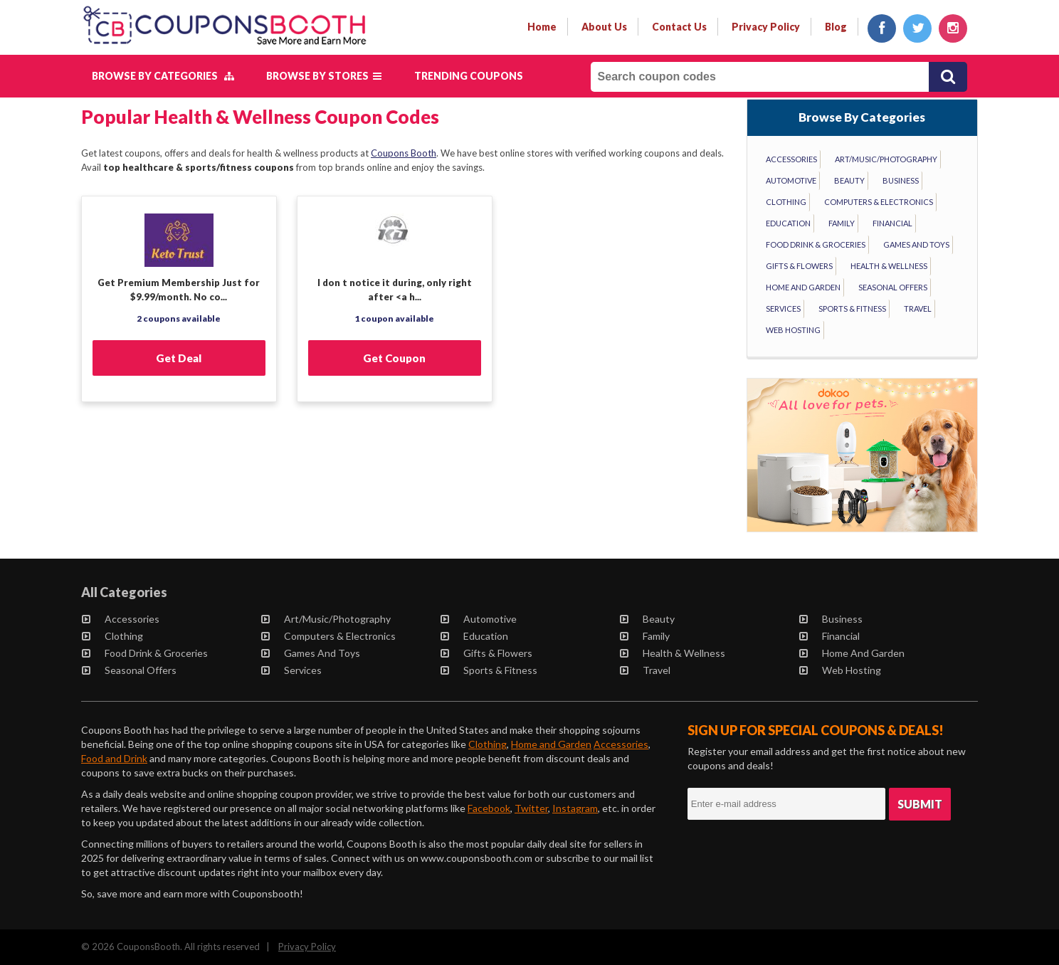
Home (542, 27)
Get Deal (178, 358)
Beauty (849, 180)
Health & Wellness (888, 265)
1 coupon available (394, 318)
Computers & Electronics (878, 201)
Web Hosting (793, 329)
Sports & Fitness (852, 308)
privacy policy (766, 27)
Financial (892, 223)
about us (604, 27)
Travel (918, 308)
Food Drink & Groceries (815, 244)
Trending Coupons (468, 76)
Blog (836, 27)
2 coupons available (179, 318)
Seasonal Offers (892, 287)
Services (783, 308)
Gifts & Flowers (799, 265)
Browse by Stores (323, 76)
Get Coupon (394, 358)
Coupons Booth (403, 153)
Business (900, 180)
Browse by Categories (163, 76)
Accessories (791, 159)
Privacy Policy (307, 946)
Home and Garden (803, 287)
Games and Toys (916, 244)
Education (788, 223)
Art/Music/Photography (886, 159)
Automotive (791, 180)
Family (841, 223)
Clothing (786, 201)
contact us (679, 27)
